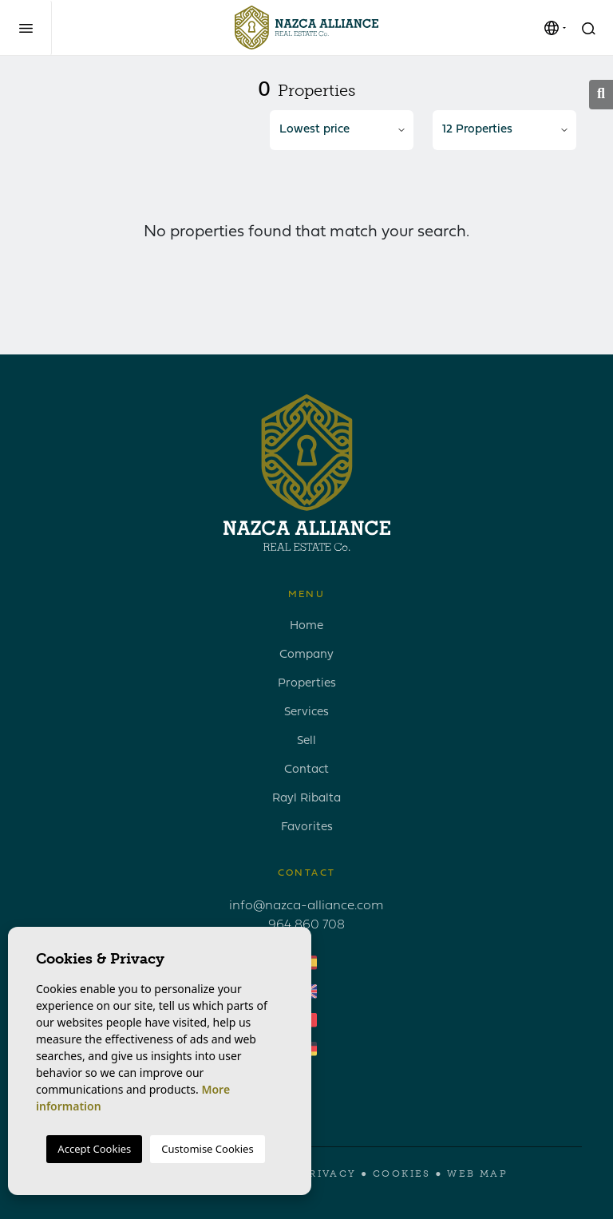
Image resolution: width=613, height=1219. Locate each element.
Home (306, 626)
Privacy (329, 1173)
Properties (307, 684)
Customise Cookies (207, 1149)
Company (306, 655)
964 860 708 (306, 925)
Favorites (307, 827)
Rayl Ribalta (306, 799)
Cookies (402, 1173)
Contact (306, 770)
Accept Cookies (94, 1149)
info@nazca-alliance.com (306, 906)
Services (306, 712)
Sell (306, 741)
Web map (477, 1173)
